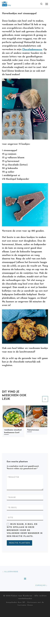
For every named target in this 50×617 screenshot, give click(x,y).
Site (10, 517)
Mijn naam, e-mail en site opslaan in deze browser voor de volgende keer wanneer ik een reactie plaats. (25, 530)
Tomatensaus (33, 430)
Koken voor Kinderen (21, 596)
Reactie (13, 477)
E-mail (12, 507)
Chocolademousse (32, 49)
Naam (12, 497)
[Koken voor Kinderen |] (6, 3)
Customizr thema (25, 605)
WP (23, 602)
